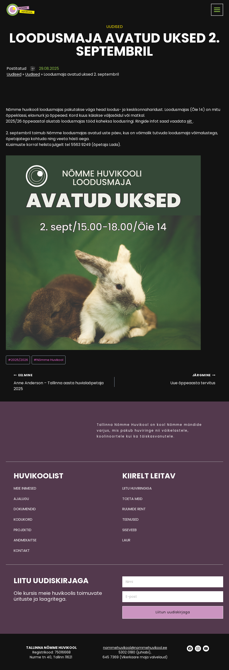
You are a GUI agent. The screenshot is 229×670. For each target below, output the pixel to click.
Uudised (13, 74)
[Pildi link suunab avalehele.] (54, 430)
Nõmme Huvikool (48, 357)
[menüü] (217, 10)
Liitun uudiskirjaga (173, 610)
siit (190, 119)
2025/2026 (18, 357)
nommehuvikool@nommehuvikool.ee (135, 646)
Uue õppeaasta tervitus (166, 376)
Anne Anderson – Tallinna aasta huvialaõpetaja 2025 (62, 379)
